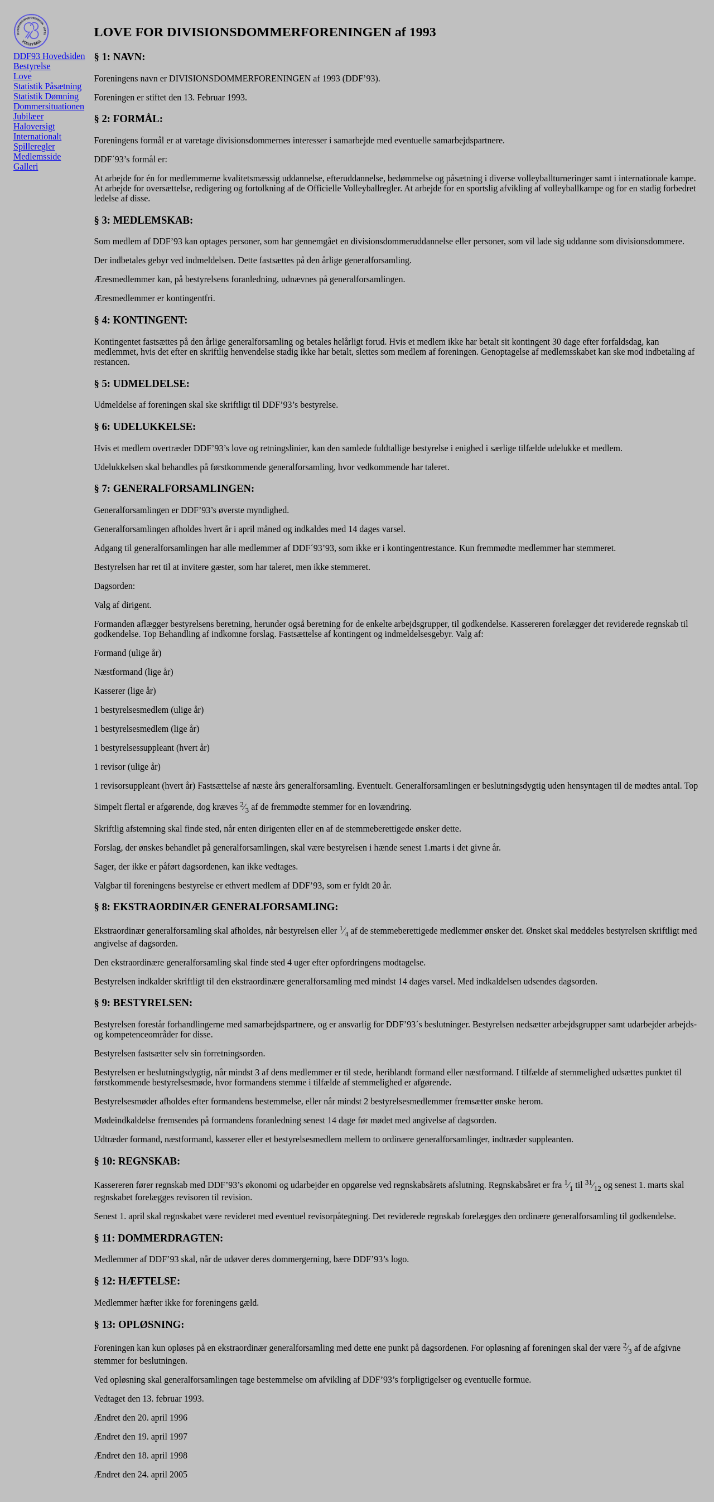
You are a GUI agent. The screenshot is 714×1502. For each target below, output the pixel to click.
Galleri (25, 166)
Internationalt (37, 136)
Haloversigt (34, 126)
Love (22, 76)
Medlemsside (37, 156)
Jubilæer (28, 116)
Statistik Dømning (46, 96)
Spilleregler (34, 146)
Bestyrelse (32, 66)
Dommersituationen (48, 106)
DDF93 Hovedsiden (49, 37)
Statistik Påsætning (47, 86)
